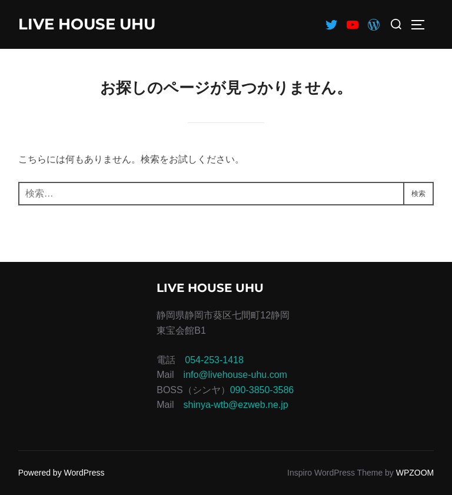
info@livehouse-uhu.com (235, 375)
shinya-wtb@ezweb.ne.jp (236, 405)
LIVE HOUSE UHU (86, 24)
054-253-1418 (214, 360)
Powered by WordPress (61, 472)
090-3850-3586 (262, 390)
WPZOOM (415, 472)
